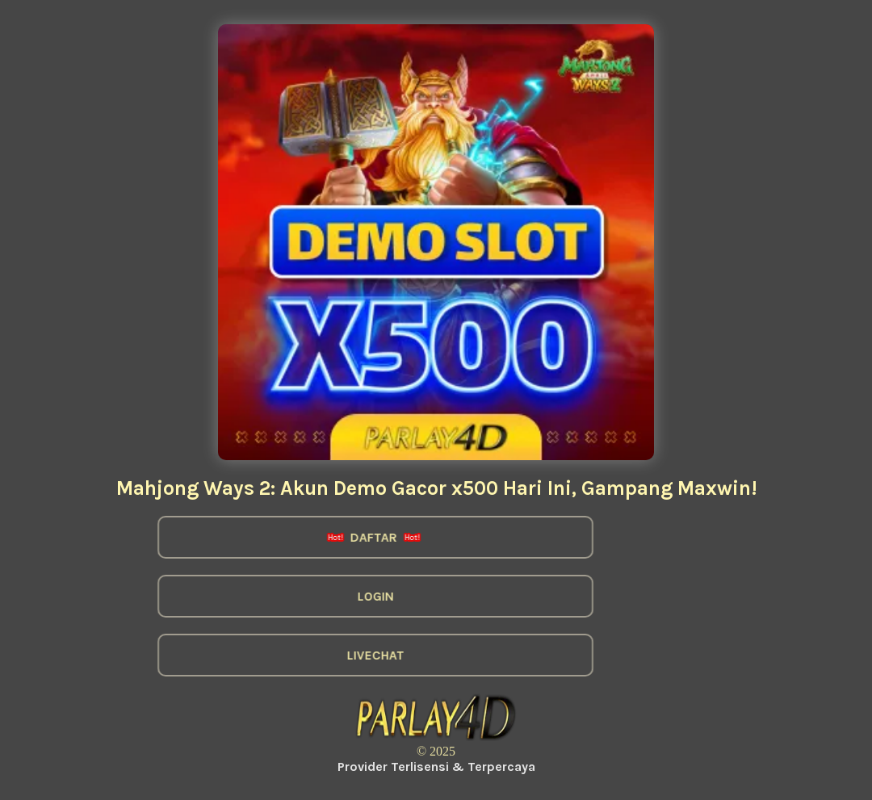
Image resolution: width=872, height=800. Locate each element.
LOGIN (367, 596)
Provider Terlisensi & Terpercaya (436, 766)
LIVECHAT (367, 655)
